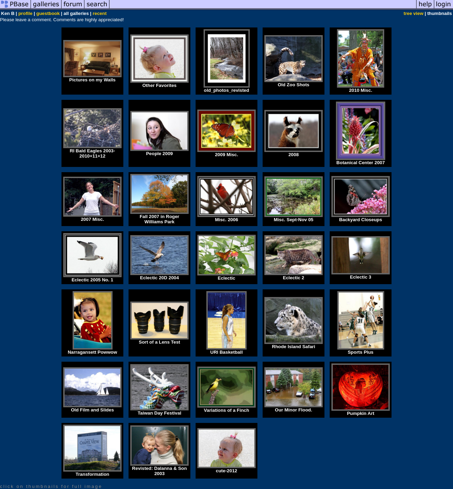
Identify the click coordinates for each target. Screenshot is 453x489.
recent (100, 13)
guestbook (48, 13)
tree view (413, 13)
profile (25, 13)
